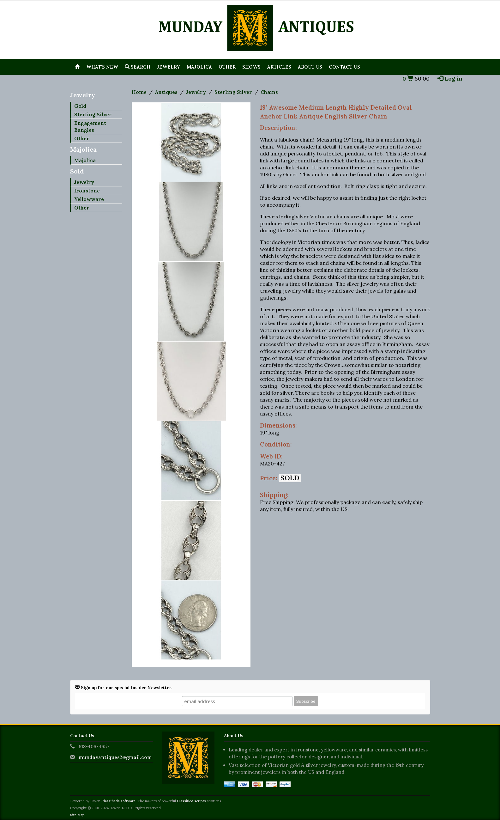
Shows (251, 67)
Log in (449, 78)
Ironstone (87, 190)
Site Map (77, 815)
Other (227, 67)
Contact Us (344, 67)
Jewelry (168, 67)
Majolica (199, 67)
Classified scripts (191, 801)
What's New (102, 67)
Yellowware (89, 199)
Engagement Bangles (90, 126)
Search (137, 67)
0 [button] (407, 78)
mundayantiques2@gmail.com (115, 757)
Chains (269, 92)
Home (139, 92)
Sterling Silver (93, 114)
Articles (279, 67)
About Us (310, 67)
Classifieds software (118, 801)
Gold (80, 106)
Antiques (166, 92)
